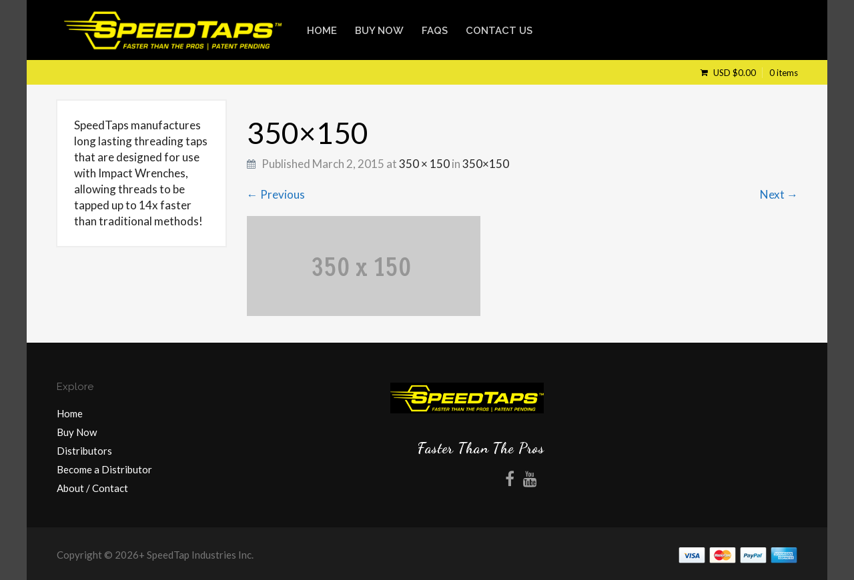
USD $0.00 (754, 72)
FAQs (435, 31)
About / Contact (92, 488)
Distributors (84, 451)
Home (322, 31)
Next (779, 194)
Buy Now (379, 31)
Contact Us (499, 31)
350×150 (485, 164)
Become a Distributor (104, 469)
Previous (276, 194)
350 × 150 (424, 164)
